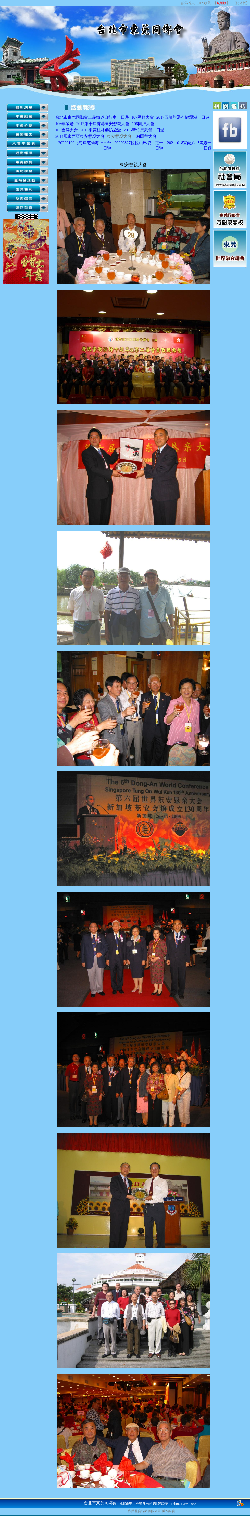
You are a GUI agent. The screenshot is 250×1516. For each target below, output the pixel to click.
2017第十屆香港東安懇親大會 (102, 123)
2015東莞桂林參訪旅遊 (100, 130)
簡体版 (241, 3)
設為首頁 (188, 3)
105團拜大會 (66, 130)
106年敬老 (64, 123)
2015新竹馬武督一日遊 (144, 130)
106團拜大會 (143, 123)
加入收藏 (204, 3)
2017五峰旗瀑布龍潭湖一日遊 (182, 117)
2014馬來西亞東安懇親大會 (79, 136)
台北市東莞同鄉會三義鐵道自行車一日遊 (92, 117)
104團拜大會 (145, 136)
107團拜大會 (142, 117)
